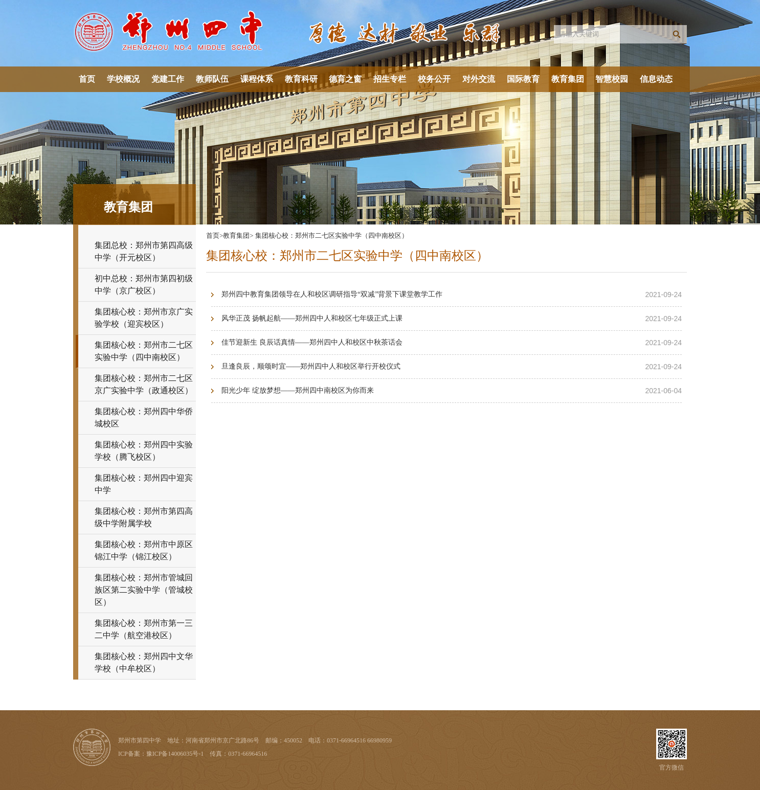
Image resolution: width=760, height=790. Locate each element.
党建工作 (167, 79)
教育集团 (567, 79)
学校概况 (123, 79)
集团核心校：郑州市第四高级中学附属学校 (144, 517)
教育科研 (301, 79)
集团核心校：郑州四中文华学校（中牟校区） (144, 662)
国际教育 (523, 79)
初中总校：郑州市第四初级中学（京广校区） (144, 284)
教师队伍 (212, 79)
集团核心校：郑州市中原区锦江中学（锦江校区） (144, 550)
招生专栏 (389, 79)
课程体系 (256, 79)
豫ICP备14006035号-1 (175, 753)
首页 (87, 79)
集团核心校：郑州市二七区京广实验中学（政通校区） (144, 384)
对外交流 (478, 79)
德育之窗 (345, 79)
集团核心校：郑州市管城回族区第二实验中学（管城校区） (144, 589)
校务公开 (434, 79)
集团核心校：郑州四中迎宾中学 (144, 483)
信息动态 (656, 79)
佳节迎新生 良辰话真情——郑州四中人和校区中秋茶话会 (312, 342)
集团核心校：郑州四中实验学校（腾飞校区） (144, 450)
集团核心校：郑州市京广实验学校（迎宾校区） (144, 317)
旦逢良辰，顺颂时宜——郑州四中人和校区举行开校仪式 (310, 366)
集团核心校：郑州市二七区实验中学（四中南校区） (144, 351)
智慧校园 (611, 79)
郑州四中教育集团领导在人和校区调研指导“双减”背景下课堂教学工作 (331, 294)
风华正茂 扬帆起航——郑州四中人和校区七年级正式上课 (312, 318)
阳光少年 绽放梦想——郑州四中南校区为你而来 (297, 390)
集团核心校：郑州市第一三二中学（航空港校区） (144, 629)
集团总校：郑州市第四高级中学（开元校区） (144, 251)
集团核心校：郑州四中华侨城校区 (144, 417)
